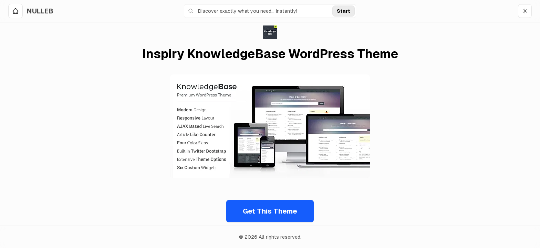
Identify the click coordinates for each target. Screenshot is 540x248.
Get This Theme (270, 211)
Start (343, 11)
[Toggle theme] (525, 11)
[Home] (30, 11)
